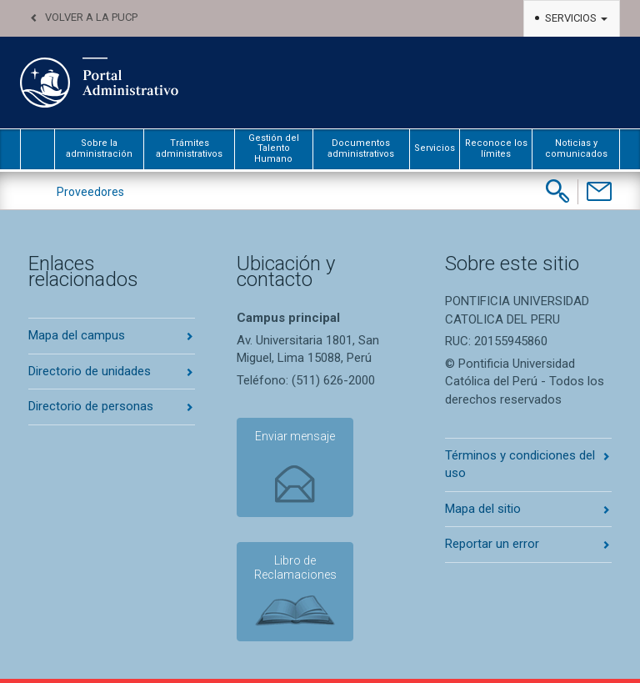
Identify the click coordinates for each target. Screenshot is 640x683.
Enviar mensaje (295, 436)
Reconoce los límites (496, 148)
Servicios (576, 18)
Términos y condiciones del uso (520, 464)
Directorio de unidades (89, 371)
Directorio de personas (90, 406)
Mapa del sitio (483, 508)
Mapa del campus (76, 335)
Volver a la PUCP (91, 17)
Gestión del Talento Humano (273, 148)
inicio (37, 149)
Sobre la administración (99, 148)
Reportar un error (492, 543)
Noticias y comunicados (576, 148)
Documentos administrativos (361, 148)
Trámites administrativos (189, 148)
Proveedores (90, 191)
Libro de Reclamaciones (295, 567)
